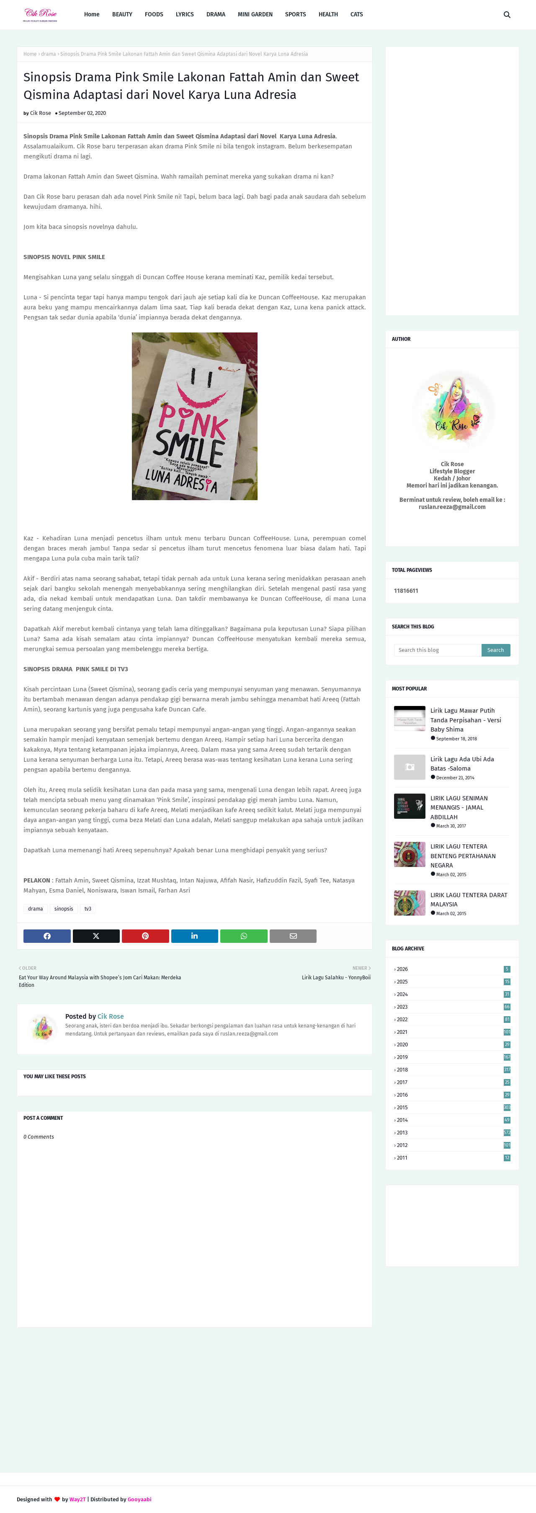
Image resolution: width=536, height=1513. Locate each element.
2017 (453, 1082)
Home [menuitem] (92, 14)
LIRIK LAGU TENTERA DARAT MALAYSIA (469, 899)
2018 (453, 1070)
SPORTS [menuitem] (295, 14)
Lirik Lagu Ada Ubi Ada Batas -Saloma (462, 764)
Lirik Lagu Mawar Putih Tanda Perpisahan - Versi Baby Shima (465, 720)
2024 (453, 994)
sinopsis (63, 909)
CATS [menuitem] (356, 14)
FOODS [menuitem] (154, 14)
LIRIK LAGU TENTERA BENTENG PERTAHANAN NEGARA (463, 856)
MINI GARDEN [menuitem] (255, 14)
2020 (453, 1044)
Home (30, 54)
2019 (453, 1057)
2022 (453, 1019)
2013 (453, 1132)
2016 (453, 1095)
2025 (453, 981)
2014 (453, 1120)
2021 (453, 1032)
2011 (453, 1158)
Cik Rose (40, 113)
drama (48, 54)
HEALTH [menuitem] (328, 14)
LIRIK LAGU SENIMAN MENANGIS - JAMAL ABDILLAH (459, 807)
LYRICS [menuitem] (185, 14)
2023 (453, 1007)
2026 (453, 969)
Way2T (78, 1499)
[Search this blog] (438, 650)
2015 (453, 1107)
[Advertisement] (195, 1401)
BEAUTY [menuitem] (122, 14)
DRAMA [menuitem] (215, 14)
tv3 (88, 909)
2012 (453, 1145)
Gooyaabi (140, 1499)
